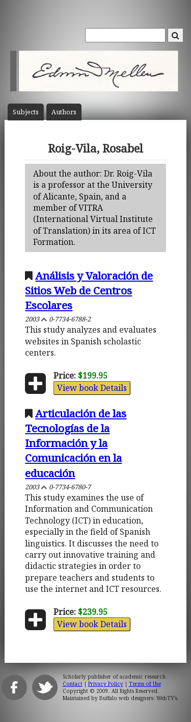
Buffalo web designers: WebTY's (138, 698)
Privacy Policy (105, 683)
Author (63, 112)
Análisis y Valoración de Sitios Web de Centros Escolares (89, 290)
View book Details (92, 387)
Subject (26, 112)
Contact (73, 683)
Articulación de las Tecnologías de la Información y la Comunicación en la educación (75, 443)
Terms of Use (145, 683)
